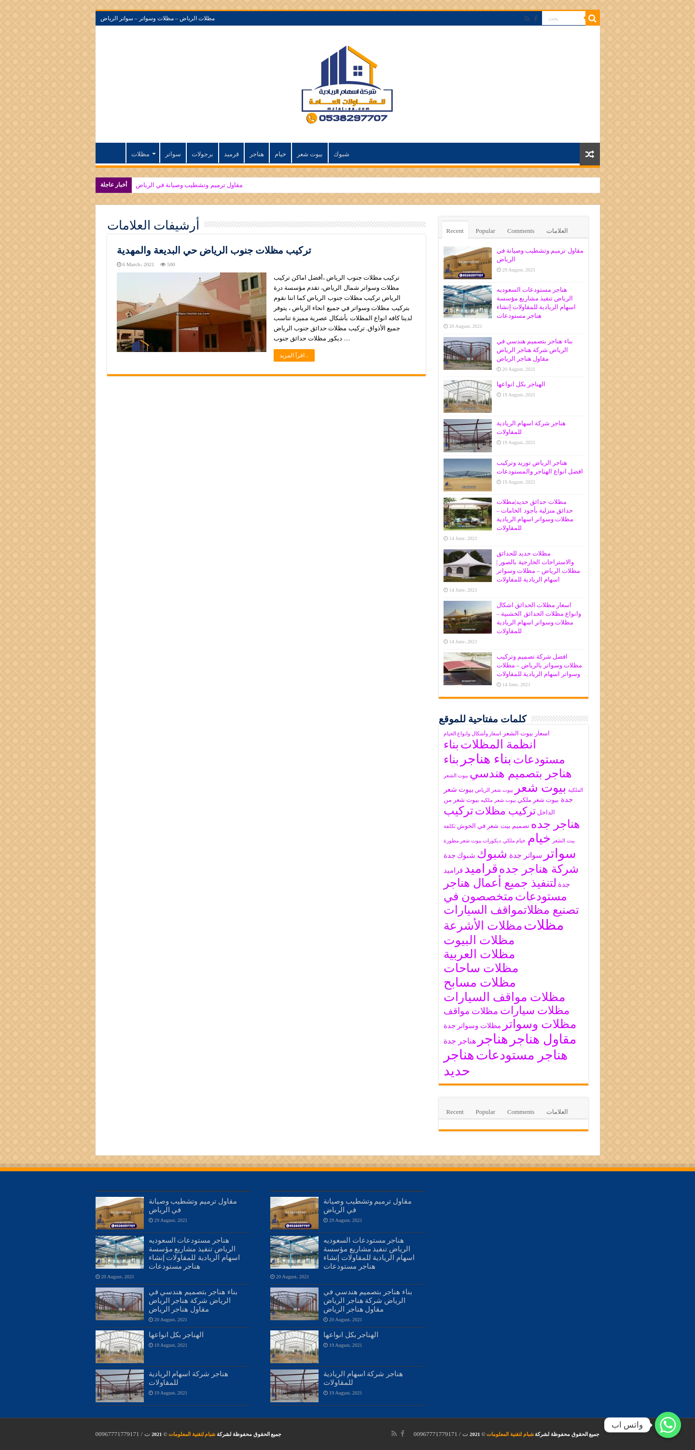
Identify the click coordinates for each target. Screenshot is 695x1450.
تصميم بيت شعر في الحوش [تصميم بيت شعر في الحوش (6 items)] (493, 825)
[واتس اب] (668, 1425)
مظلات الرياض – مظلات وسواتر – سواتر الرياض (157, 18)
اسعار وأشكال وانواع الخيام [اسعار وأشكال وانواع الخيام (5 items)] (472, 733)
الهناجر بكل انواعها (521, 384)
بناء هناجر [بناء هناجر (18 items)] (486, 759)
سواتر (173, 154)
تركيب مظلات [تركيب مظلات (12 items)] (505, 811)
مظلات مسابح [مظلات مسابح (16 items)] (480, 982)
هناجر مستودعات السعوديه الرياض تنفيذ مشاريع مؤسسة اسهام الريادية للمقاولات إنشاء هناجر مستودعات (194, 1253)
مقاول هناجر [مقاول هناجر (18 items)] (543, 1039)
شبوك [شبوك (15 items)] (492, 853)
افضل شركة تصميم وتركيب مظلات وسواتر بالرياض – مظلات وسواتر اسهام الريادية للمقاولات (540, 665)
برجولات (202, 154)
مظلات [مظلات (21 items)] (544, 925)
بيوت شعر (310, 154)
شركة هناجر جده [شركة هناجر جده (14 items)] (539, 869)
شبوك (341, 154)
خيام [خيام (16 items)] (539, 838)
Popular (485, 230)
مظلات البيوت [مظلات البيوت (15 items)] (479, 940)
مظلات (140, 154)
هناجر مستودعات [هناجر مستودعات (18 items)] (522, 1055)
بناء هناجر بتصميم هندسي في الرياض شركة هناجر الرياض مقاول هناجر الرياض (535, 350)
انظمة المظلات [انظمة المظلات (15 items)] (498, 744)
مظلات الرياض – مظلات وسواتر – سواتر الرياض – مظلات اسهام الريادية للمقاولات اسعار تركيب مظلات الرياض (112, 153)
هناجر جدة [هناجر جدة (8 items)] (460, 1040)
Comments (520, 230)
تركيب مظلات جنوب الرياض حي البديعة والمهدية (214, 250)
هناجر (257, 154)
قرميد (231, 154)
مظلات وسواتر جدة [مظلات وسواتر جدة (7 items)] (472, 1026)
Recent (455, 230)
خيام (280, 154)
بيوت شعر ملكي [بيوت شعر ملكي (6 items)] (538, 799)
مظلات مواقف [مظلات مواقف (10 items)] (471, 1011)
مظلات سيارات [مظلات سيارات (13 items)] (535, 1010)
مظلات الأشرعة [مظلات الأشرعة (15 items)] (483, 925)
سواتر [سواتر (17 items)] (559, 853)
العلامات (557, 230)
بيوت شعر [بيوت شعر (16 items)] (540, 788)
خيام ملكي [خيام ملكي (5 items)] (514, 840)
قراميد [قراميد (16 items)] (481, 869)
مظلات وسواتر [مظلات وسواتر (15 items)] (539, 1023)
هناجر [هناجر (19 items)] (492, 1038)
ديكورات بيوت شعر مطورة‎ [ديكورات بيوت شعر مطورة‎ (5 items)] (472, 840)
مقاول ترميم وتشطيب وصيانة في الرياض (189, 185)
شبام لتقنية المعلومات (509, 1434)
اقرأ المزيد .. (294, 355)
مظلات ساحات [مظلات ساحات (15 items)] (481, 968)
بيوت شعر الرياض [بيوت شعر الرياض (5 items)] (494, 790)
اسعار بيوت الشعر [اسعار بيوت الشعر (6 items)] (526, 733)
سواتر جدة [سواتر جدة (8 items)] (525, 855)
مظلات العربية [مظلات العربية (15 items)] (479, 954)
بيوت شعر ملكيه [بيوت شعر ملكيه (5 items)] (498, 800)
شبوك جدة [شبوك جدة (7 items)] (460, 855)
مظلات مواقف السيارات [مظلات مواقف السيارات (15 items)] (504, 996)
